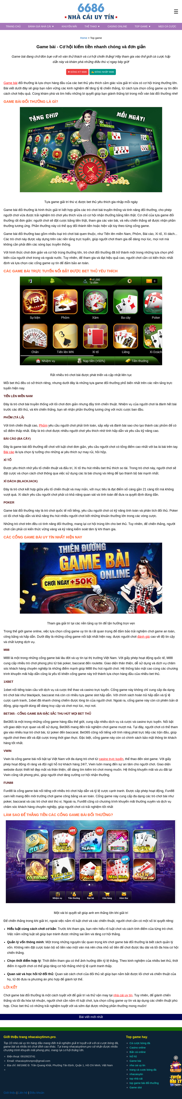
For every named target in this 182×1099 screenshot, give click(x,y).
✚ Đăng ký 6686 (77, 72)
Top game (143, 26)
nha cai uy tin (137, 1065)
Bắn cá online (138, 1051)
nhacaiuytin (136, 1074)
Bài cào (9, 452)
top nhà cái (136, 1078)
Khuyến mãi (69, 26)
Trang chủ (13, 26)
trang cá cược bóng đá (143, 1069)
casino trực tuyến (111, 759)
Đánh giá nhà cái (41, 26)
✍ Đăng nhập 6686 (102, 72)
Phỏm (43, 425)
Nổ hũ (133, 1056)
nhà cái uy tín (122, 995)
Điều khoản (37, 1092)
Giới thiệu (10, 1092)
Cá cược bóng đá (140, 1043)
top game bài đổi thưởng (144, 1082)
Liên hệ (23, 1092)
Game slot (136, 1087)
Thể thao (92, 26)
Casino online (117, 26)
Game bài (10, 83)
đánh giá (143, 636)
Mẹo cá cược (167, 26)
